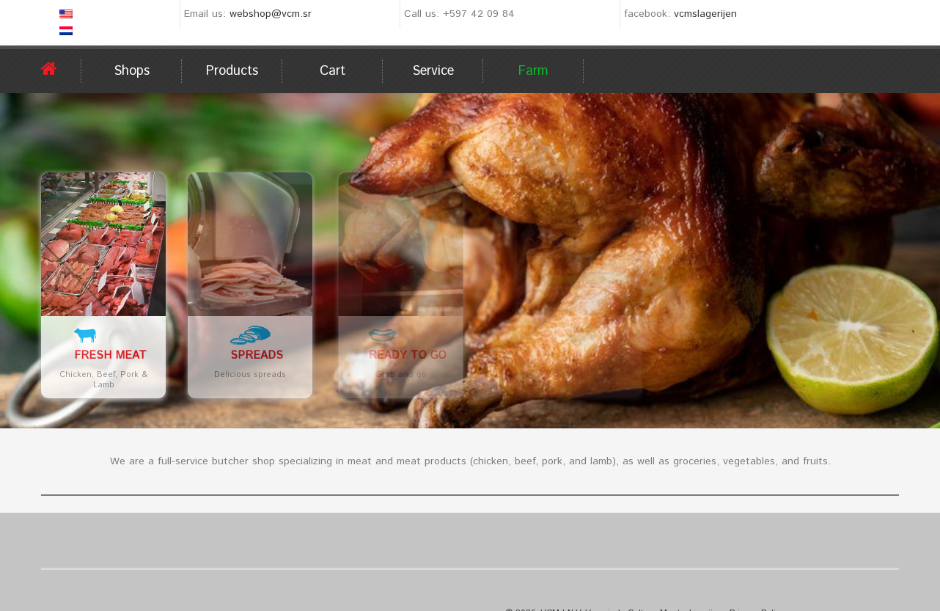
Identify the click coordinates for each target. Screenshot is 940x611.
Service (433, 71)
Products (232, 71)
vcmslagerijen (705, 14)
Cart (332, 71)
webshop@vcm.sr (271, 14)
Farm (533, 71)
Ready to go (463, 355)
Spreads (264, 355)
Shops (132, 71)
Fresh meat (110, 355)
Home (61, 68)
